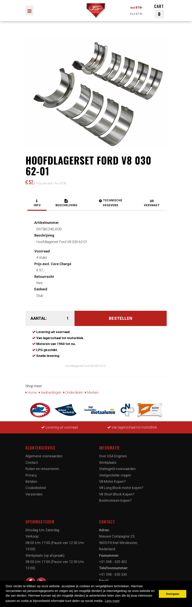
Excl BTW (136, 13)
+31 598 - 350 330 (113, 574)
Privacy (31, 475)
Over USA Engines (113, 456)
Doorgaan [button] (172, 593)
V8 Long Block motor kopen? (121, 488)
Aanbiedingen (50, 392)
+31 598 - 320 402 (113, 562)
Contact (31, 462)
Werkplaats (107, 462)
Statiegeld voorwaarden (117, 469)
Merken (91, 392)
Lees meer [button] (112, 600)
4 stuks (42, 254)
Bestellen (120, 318)
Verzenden (34, 494)
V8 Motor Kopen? (112, 481)
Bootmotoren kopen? (115, 500)
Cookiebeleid (35, 488)
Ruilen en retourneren (42, 469)
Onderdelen (73, 392)
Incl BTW (136, 7)
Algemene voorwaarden (43, 456)
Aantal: (38, 318)
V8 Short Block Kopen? (116, 494)
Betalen (31, 481)
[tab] (36, 203)
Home (31, 392)
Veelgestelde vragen (115, 475)
